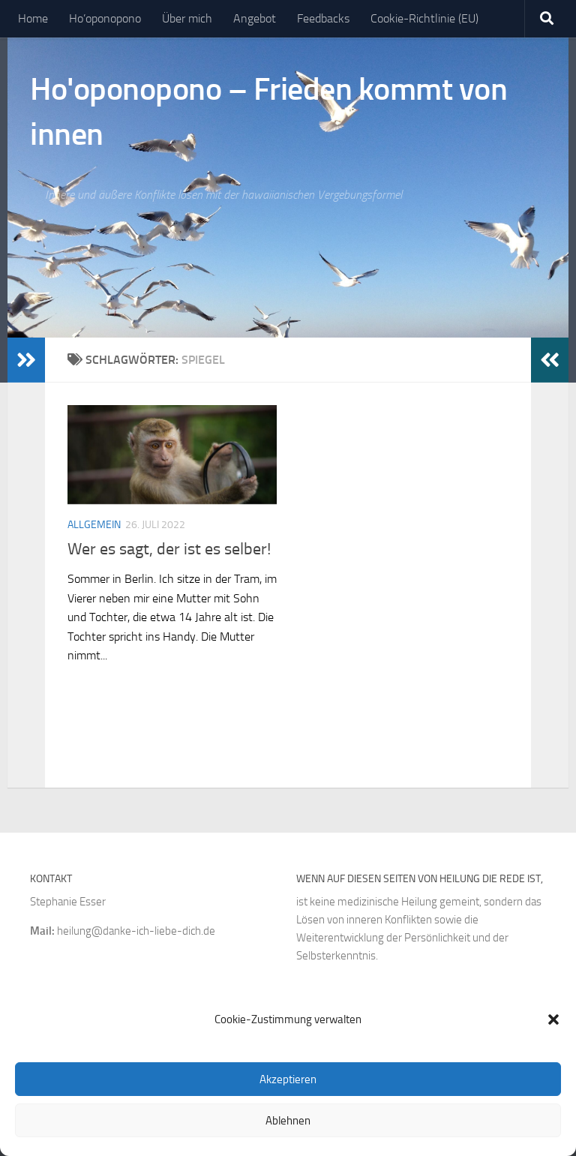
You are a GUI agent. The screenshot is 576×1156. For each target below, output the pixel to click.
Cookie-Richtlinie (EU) (424, 18)
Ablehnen (288, 1120)
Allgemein (94, 524)
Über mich (187, 18)
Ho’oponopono (105, 18)
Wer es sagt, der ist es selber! (169, 549)
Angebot (254, 18)
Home (33, 18)
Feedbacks (323, 18)
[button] (553, 1019)
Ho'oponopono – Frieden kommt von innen (268, 112)
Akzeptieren (288, 1079)
